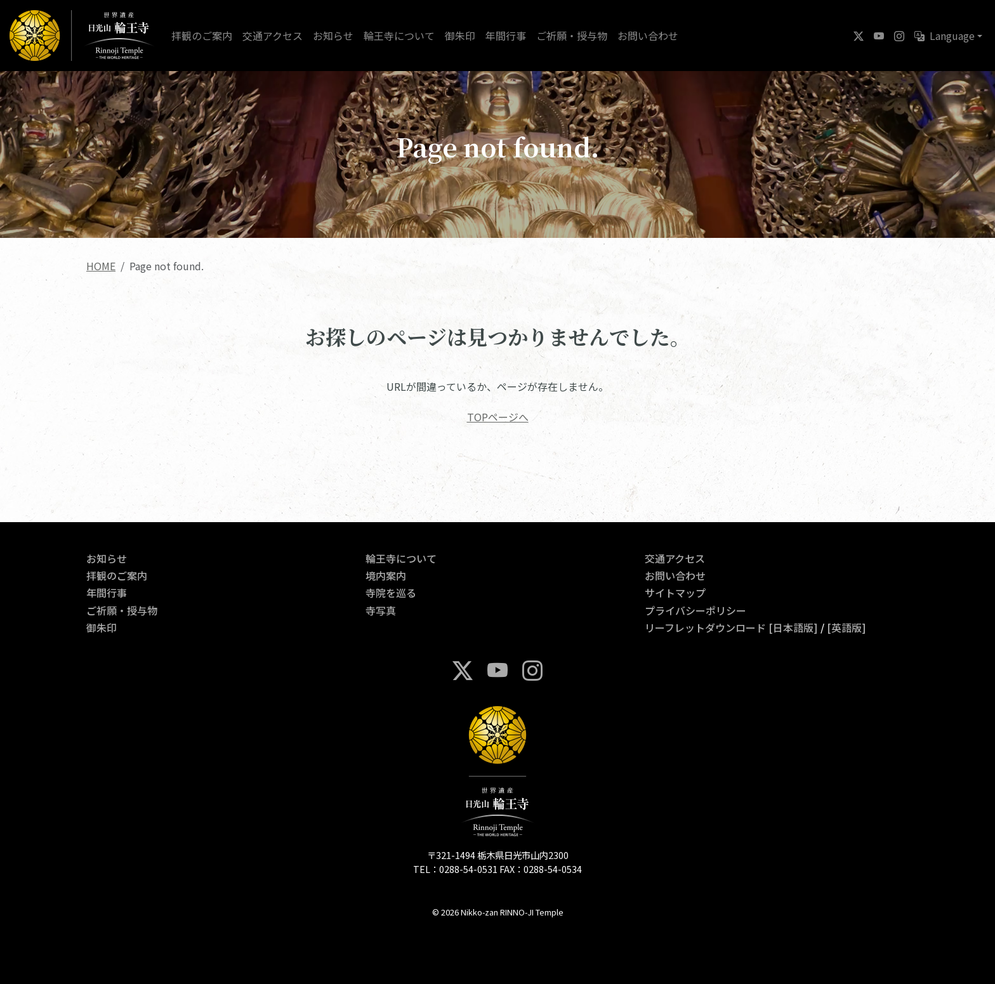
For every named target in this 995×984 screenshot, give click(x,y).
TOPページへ (498, 416)
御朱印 (460, 35)
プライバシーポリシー (695, 610)
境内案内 (386, 575)
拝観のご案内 (201, 35)
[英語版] (846, 627)
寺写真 (381, 610)
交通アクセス (272, 35)
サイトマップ (675, 592)
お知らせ (333, 35)
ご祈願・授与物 (571, 35)
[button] (948, 35)
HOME (100, 265)
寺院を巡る (391, 592)
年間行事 (505, 35)
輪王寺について (399, 35)
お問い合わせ (647, 35)
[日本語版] (793, 627)
